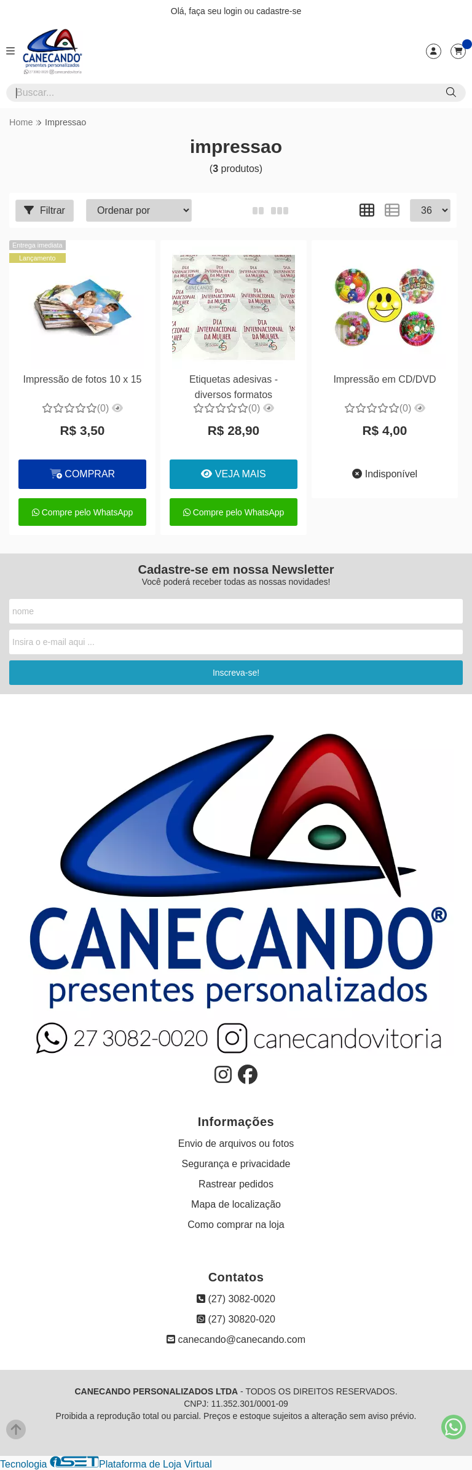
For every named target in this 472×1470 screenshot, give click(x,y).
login (234, 11)
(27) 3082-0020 (236, 1299)
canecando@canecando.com (236, 1339)
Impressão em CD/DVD (384, 379)
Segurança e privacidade (235, 1164)
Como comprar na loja (235, 1224)
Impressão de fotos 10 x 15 (82, 379)
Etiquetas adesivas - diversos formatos (233, 386)
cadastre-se (278, 11)
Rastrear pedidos (236, 1184)
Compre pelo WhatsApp (82, 512)
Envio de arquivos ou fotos (236, 1143)
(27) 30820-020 (236, 1319)
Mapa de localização (236, 1204)
